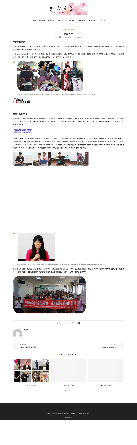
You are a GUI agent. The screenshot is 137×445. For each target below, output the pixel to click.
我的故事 (42, 20)
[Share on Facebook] (77, 323)
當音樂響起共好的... (106, 385)
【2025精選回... (31, 385)
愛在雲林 (61, 20)
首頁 (34, 20)
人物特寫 (92, 20)
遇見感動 (71, 20)
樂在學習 (82, 20)
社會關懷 (72, 30)
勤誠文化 (51, 20)
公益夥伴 (64, 30)
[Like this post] (74, 323)
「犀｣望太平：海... (68, 385)
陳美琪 (59, 37)
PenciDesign (86, 413)
